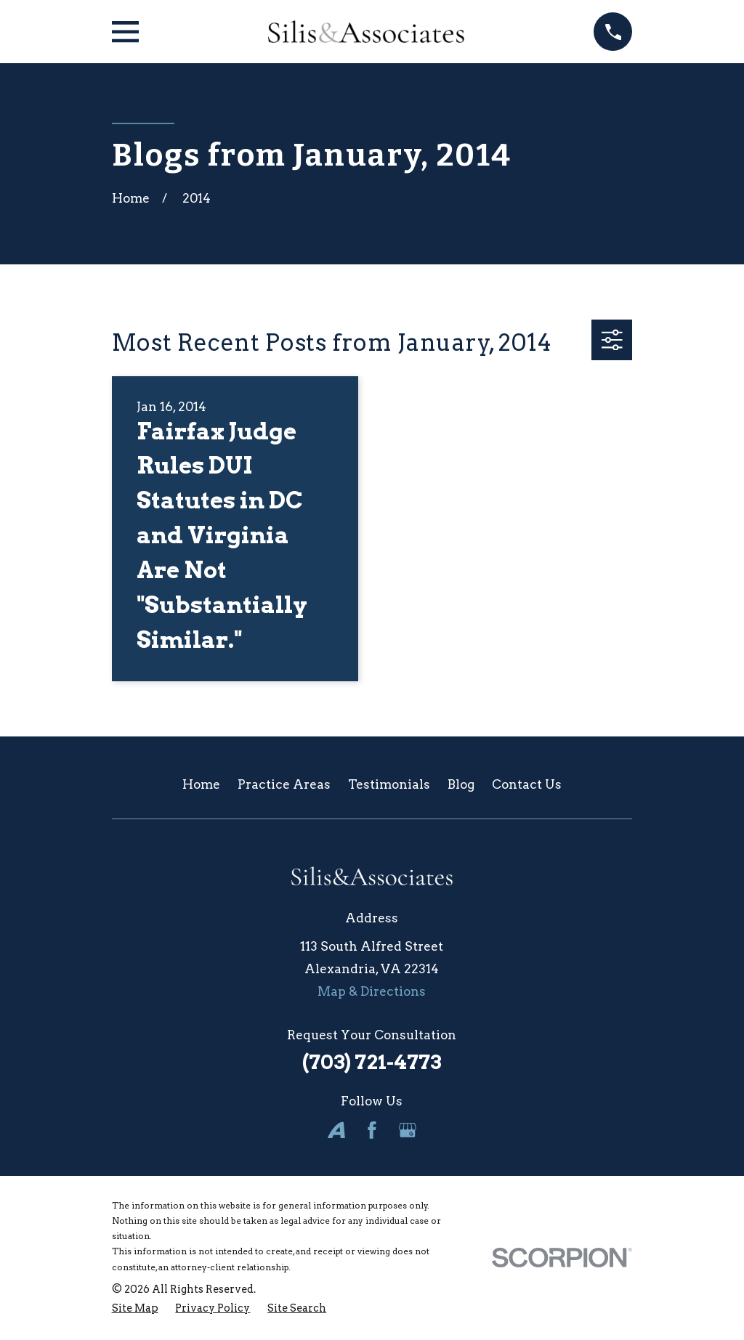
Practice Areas (284, 784)
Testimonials (389, 784)
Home (201, 784)
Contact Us (527, 784)
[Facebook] (372, 1130)
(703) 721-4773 (371, 1062)
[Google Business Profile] (407, 1130)
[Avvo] (336, 1130)
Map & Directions (372, 991)
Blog (461, 784)
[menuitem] (135, 1308)
